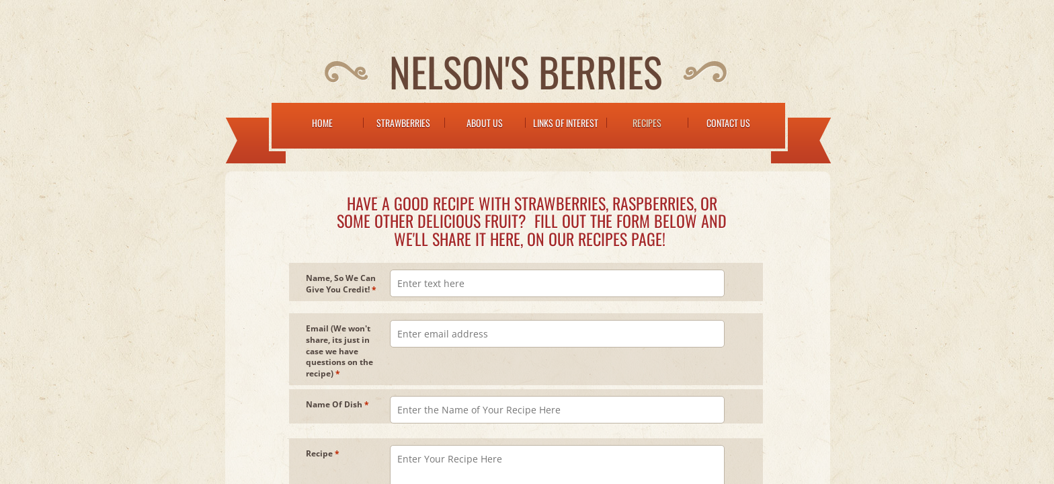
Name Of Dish (337, 404)
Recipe (322, 453)
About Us (485, 123)
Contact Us (728, 123)
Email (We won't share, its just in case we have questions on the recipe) (339, 351)
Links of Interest (565, 123)
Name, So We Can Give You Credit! (341, 284)
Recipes (647, 123)
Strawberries (403, 123)
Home (322, 123)
